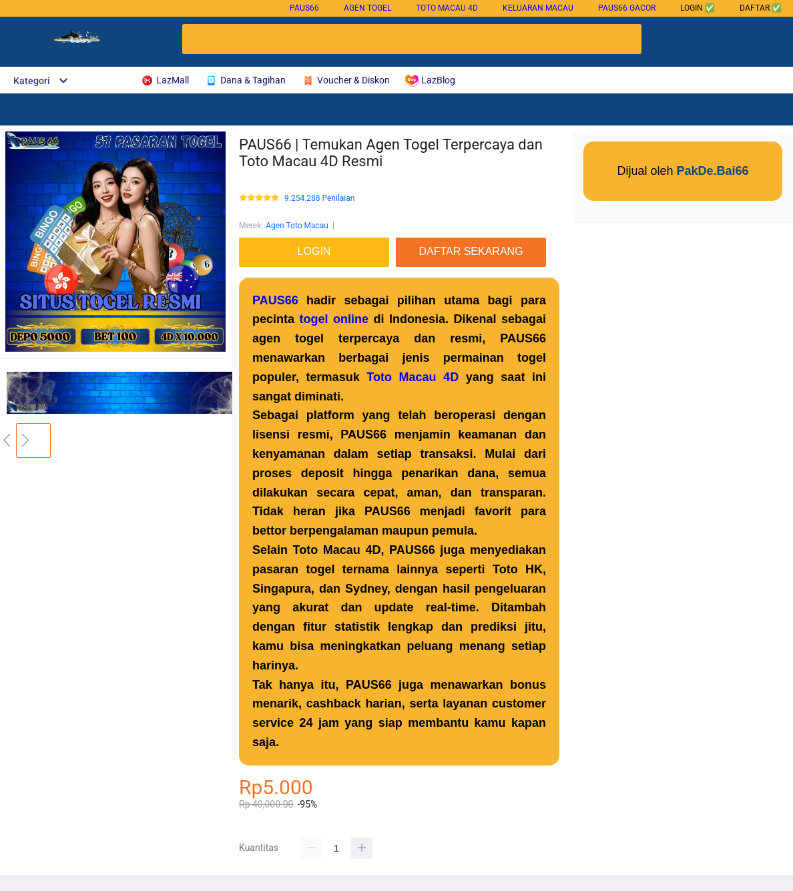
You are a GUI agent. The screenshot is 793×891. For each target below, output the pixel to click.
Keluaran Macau (538, 8)
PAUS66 (304, 8)
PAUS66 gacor (626, 8)
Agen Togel (367, 8)
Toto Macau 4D (447, 8)
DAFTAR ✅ (761, 8)
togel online (334, 319)
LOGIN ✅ (697, 8)
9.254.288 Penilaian (319, 198)
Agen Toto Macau (297, 225)
